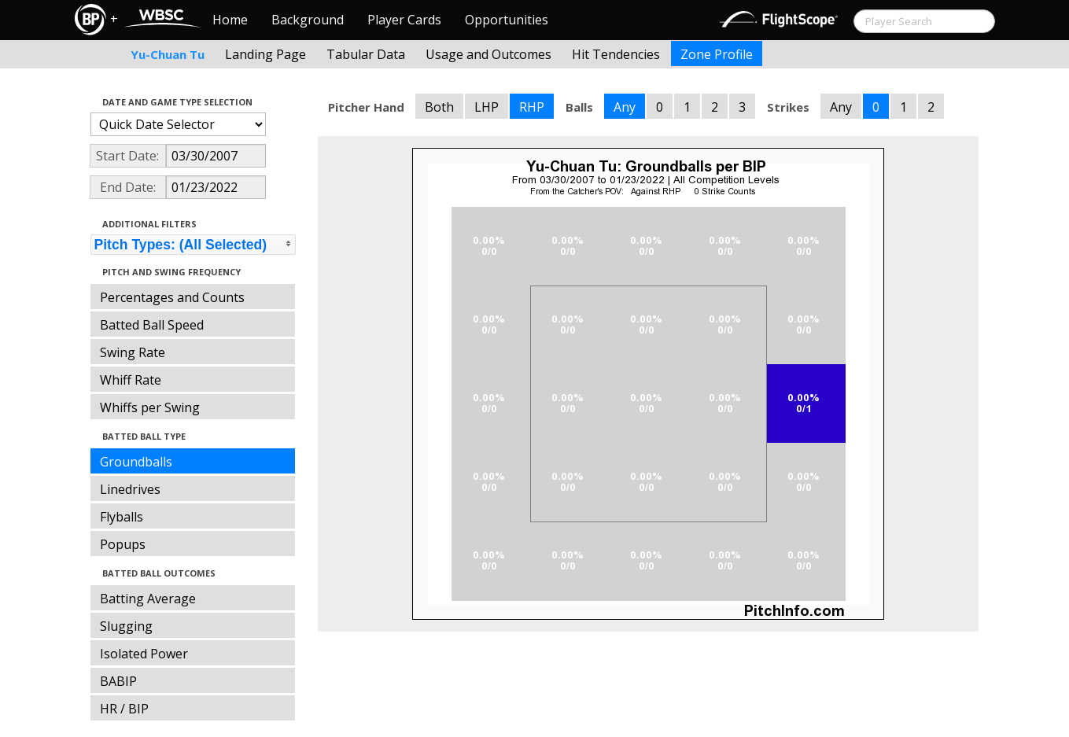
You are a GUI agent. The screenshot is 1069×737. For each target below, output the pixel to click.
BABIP (118, 681)
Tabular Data (365, 54)
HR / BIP (124, 708)
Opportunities (506, 19)
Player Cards (404, 19)
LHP (486, 107)
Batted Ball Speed (152, 324)
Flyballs (121, 516)
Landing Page (265, 54)
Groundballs (136, 461)
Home (230, 19)
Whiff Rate (130, 380)
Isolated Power (144, 653)
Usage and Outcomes (488, 54)
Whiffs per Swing (150, 407)
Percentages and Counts (172, 297)
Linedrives (130, 489)
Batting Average (148, 598)
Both (439, 107)
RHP (531, 107)
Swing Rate (132, 352)
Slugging (126, 626)
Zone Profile (716, 54)
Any (625, 107)
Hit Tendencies (616, 54)
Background (307, 19)
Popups (123, 544)
